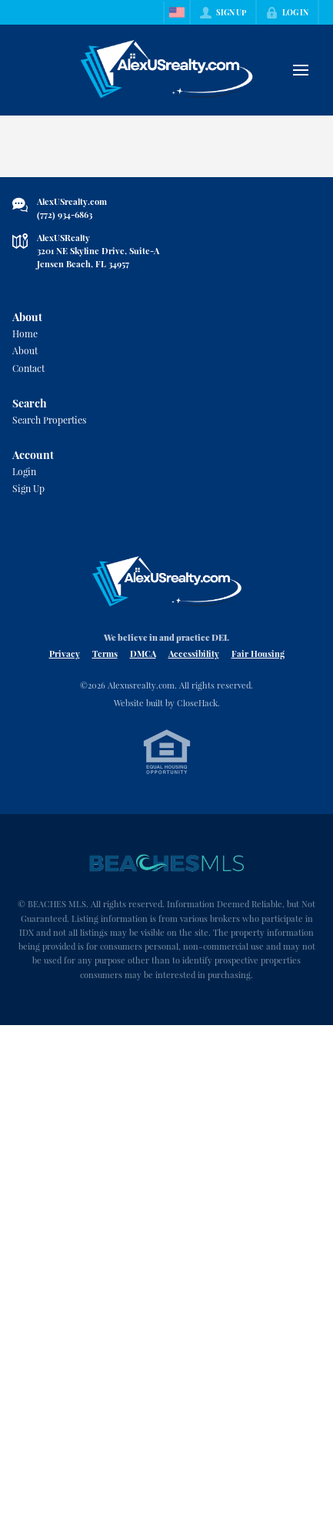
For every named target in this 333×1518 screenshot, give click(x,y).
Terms (105, 653)
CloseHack (197, 703)
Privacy (64, 653)
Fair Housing (258, 653)
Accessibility (193, 653)
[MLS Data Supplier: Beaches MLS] (167, 863)
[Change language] (177, 12)
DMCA (143, 653)
